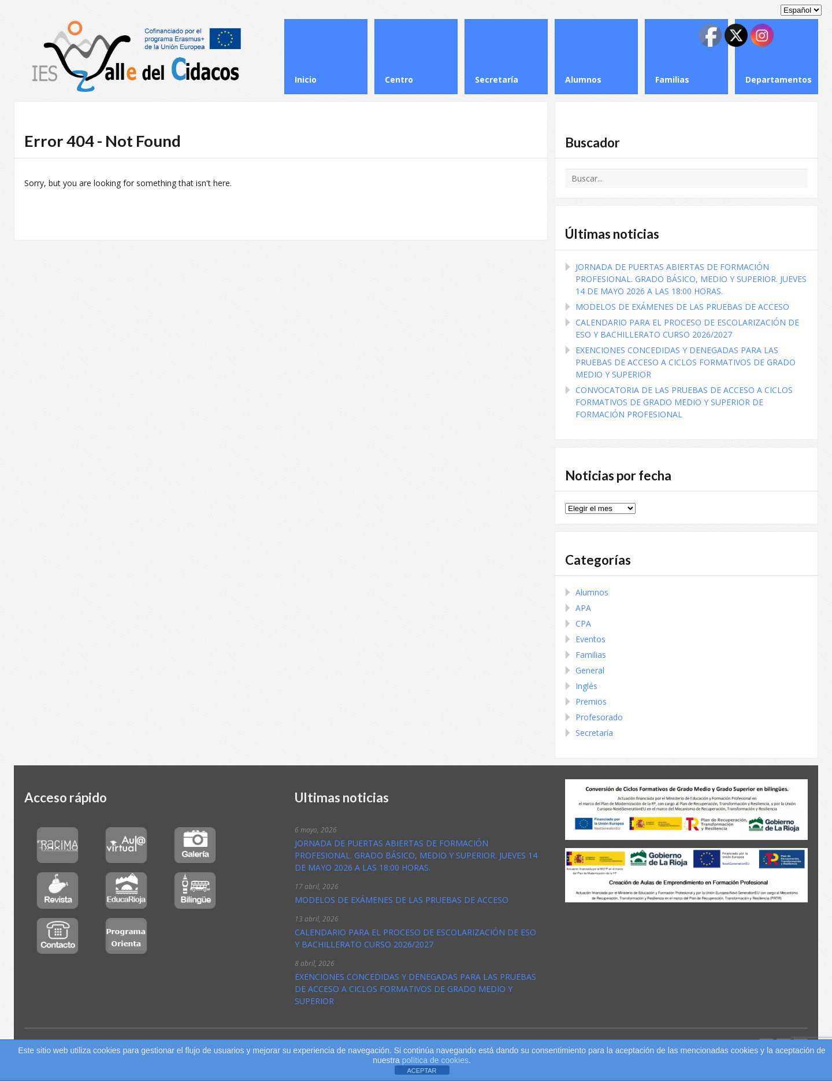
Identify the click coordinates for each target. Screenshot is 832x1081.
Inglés (586, 685)
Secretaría (594, 732)
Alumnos (591, 592)
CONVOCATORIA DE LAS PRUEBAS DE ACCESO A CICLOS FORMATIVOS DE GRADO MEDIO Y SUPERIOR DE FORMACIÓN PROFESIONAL (684, 402)
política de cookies (434, 1060)
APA (583, 607)
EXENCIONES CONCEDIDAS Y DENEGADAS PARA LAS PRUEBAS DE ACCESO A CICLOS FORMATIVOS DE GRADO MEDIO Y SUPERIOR (685, 362)
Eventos (590, 639)
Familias (590, 654)
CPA (583, 623)
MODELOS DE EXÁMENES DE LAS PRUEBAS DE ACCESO (682, 306)
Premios (591, 701)
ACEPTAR (421, 1070)
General (589, 670)
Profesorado (599, 717)
